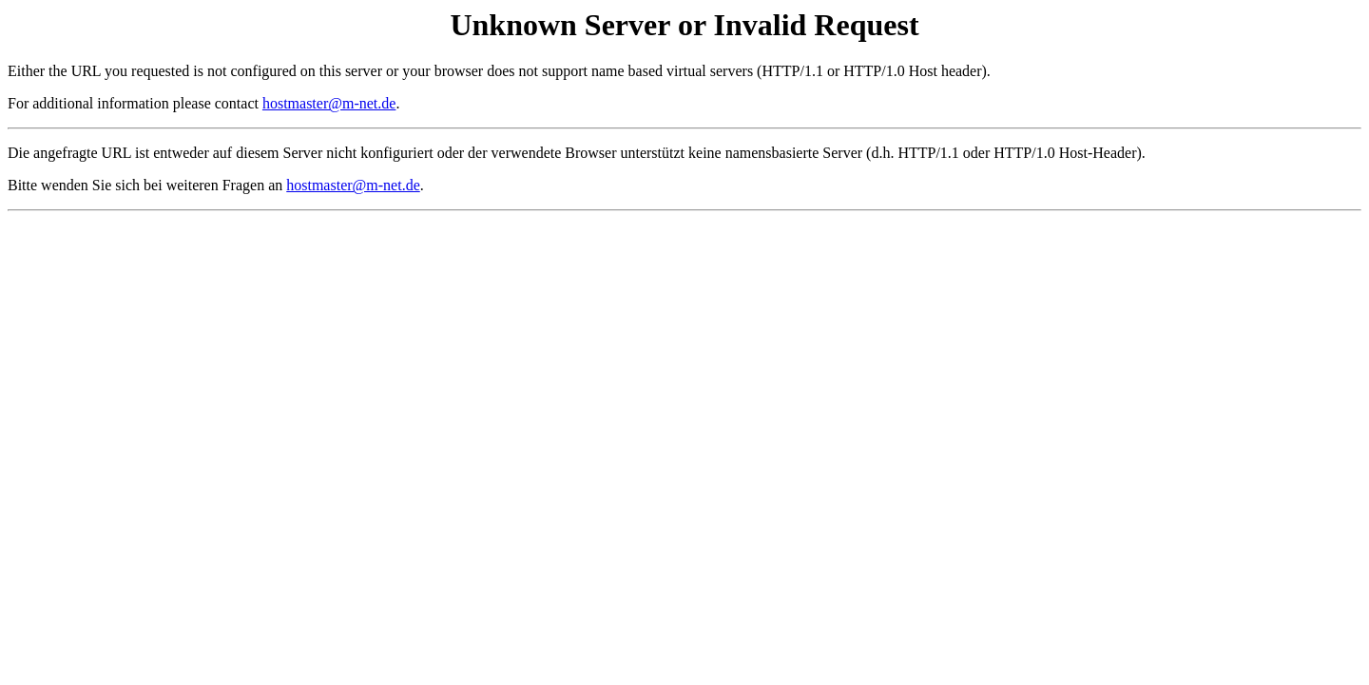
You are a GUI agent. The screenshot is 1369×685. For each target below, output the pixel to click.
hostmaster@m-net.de (328, 103)
